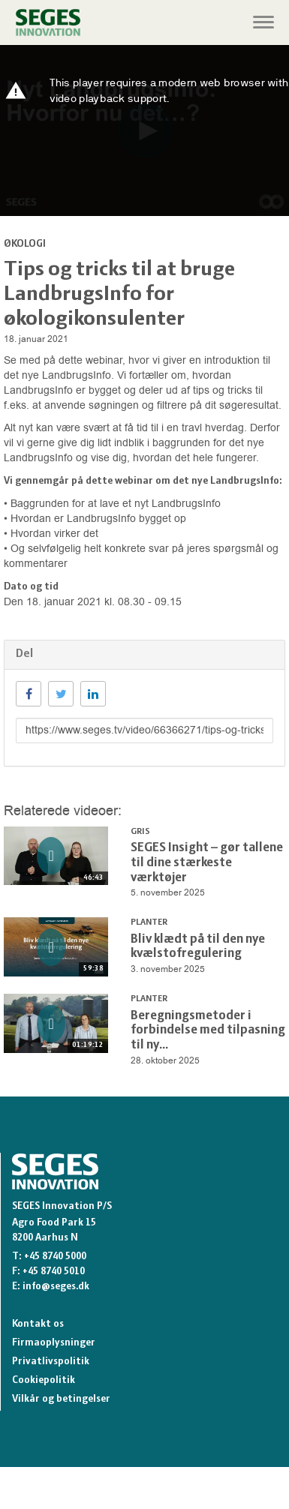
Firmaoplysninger (53, 1342)
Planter (149, 922)
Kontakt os (38, 1324)
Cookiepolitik (43, 1380)
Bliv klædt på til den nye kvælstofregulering (198, 947)
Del (24, 654)
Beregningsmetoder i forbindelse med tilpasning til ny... (208, 1031)
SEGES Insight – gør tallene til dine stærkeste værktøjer (207, 863)
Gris (140, 831)
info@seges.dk (56, 1286)
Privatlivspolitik (50, 1361)
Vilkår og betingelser (61, 1399)
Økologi (25, 244)
